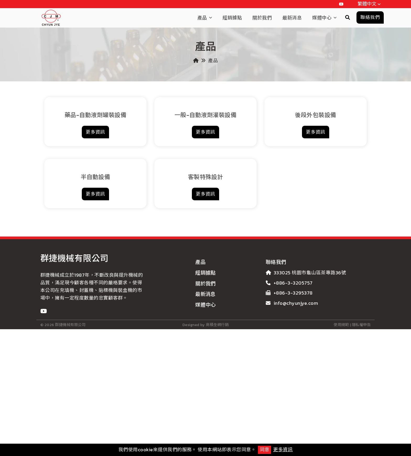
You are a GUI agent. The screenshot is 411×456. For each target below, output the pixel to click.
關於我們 (262, 17)
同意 (264, 449)
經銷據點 (232, 17)
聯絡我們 (276, 371)
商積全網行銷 (217, 439)
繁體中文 (370, 4)
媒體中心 (322, 17)
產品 (202, 17)
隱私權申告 (361, 439)
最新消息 (292, 17)
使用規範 (341, 439)
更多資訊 (283, 449)
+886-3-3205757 (293, 391)
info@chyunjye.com (296, 412)
